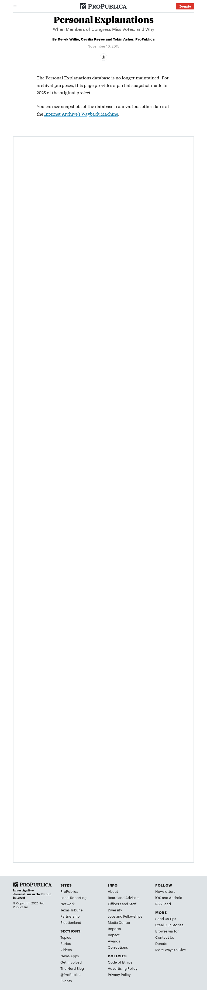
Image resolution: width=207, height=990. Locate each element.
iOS (158, 897)
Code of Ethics (120, 961)
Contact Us (164, 937)
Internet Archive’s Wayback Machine (81, 113)
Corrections (118, 947)
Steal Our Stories (169, 924)
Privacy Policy (119, 974)
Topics (65, 937)
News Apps (69, 955)
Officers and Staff (122, 903)
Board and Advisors (123, 897)
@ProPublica (70, 974)
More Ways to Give (170, 949)
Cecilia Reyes (93, 38)
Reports (114, 928)
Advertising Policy (122, 968)
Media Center (119, 922)
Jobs (111, 916)
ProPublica (69, 891)
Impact (114, 934)
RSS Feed (163, 903)
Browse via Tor (167, 930)
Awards (114, 940)
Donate (161, 943)
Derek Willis (68, 38)
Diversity (115, 909)
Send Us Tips (165, 918)
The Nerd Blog (72, 968)
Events (66, 980)
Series (65, 943)
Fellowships (132, 916)
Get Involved (71, 961)
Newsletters (165, 891)
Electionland (70, 922)
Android (175, 897)
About (113, 891)
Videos (66, 949)
